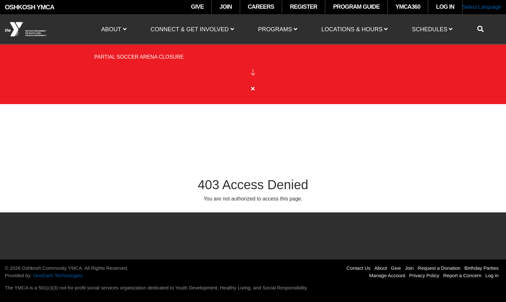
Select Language (481, 7)
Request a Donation (439, 268)
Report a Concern (462, 275)
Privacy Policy (424, 275)
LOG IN (445, 7)
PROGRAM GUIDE (356, 7)
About (113, 29)
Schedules (432, 29)
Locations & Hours (354, 29)
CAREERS (261, 7)
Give (396, 268)
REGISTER (303, 7)
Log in (492, 275)
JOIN (225, 7)
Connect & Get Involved (192, 29)
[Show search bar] (483, 29)
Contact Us (358, 268)
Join (409, 268)
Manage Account (387, 275)
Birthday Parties (481, 268)
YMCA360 (408, 7)
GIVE (197, 7)
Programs (277, 29)
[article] (253, 84)
